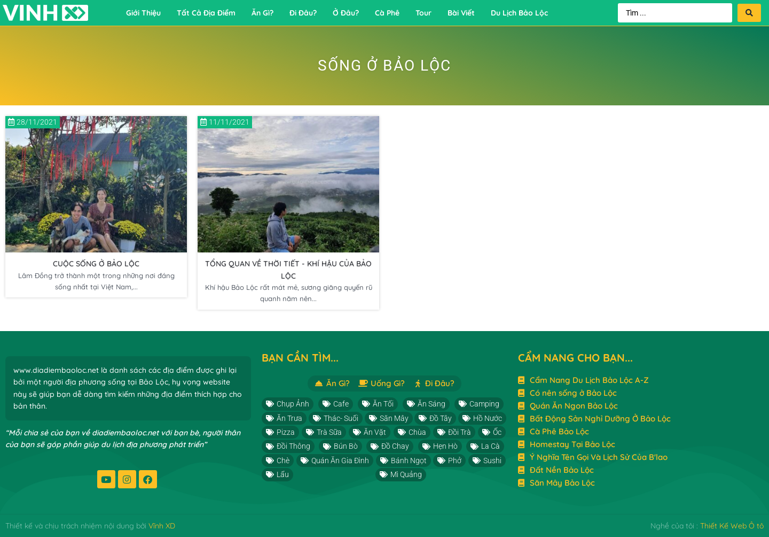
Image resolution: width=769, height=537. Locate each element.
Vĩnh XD (161, 526)
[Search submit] (749, 13)
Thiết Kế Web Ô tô (732, 526)
